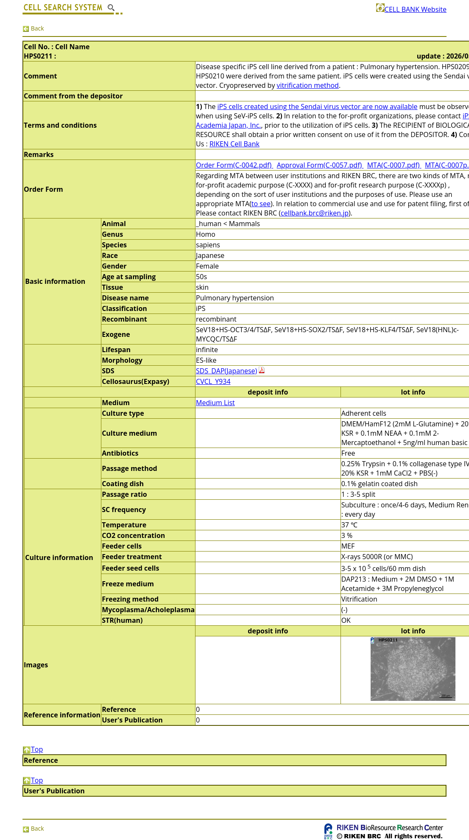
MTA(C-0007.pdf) (394, 165)
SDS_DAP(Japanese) (226, 370)
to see (261, 203)
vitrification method (308, 85)
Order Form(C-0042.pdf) (234, 165)
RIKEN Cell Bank (234, 143)
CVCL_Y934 (213, 381)
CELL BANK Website (411, 9)
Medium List (215, 402)
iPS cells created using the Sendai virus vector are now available (318, 106)
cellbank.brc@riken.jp (315, 213)
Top (32, 749)
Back (33, 28)
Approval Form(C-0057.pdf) (320, 165)
